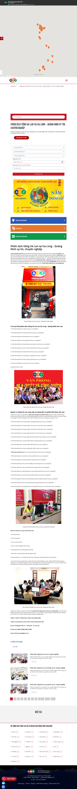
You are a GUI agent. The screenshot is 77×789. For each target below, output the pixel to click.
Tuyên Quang (59, 741)
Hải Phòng (44, 732)
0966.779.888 (27, 777)
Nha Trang (58, 751)
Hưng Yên (30, 732)
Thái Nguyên (16, 741)
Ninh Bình (58, 737)
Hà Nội (15, 732)
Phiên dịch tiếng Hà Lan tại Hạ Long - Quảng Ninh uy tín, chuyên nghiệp (41, 86)
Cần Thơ (43, 756)
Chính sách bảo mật (54, 783)
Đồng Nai (15, 761)
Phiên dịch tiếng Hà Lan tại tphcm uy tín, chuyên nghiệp (47, 684)
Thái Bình (29, 741)
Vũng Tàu (30, 756)
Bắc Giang (44, 741)
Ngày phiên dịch (17, 159)
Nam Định (44, 737)
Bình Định (30, 751)
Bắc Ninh (15, 737)
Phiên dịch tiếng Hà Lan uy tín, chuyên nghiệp (44, 654)
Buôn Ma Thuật (45, 751)
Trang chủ (13, 86)
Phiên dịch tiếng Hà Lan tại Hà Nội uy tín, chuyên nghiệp (47, 668)
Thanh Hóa (16, 746)
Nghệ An (29, 746)
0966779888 (35, 777)
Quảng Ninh (58, 732)
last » (53, 699)
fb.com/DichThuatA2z (44, 771)
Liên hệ (27, 783)
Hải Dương (30, 737)
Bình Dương (58, 756)
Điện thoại (22, 165)
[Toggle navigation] (66, 80)
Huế (56, 746)
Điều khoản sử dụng (42, 783)
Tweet (14, 646)
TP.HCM (15, 756)
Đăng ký (33, 783)
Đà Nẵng (15, 751)
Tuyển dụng (21, 783)
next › (47, 699)
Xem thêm (33, 662)
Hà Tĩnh (43, 746)
